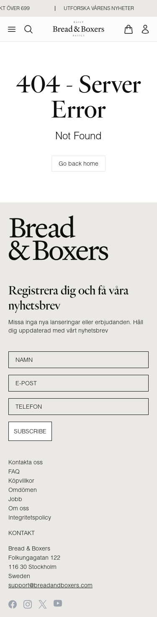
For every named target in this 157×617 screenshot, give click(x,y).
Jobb (15, 499)
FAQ (14, 471)
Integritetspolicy (29, 517)
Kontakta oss (25, 462)
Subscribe (30, 431)
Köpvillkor (21, 480)
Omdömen (22, 490)
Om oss (18, 508)
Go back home (78, 163)
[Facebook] (12, 604)
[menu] (12, 29)
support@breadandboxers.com (50, 585)
